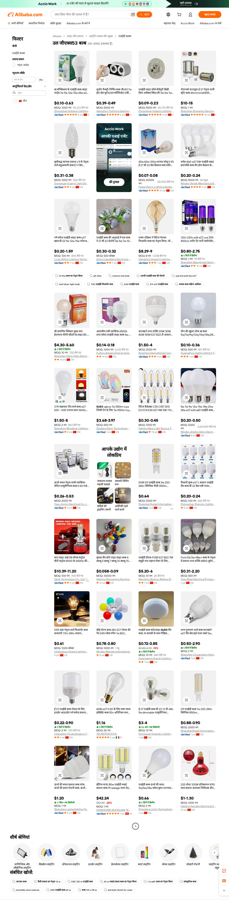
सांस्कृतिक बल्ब (188, 881)
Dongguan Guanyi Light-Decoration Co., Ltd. (72, 183)
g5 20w (95, 275)
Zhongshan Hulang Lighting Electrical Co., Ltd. (156, 111)
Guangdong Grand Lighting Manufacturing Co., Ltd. (156, 658)
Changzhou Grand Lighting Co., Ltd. (72, 651)
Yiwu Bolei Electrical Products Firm (198, 579)
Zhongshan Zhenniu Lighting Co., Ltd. (198, 504)
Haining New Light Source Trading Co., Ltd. (156, 428)
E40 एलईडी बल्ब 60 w (59, 890)
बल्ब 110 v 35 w (87, 890)
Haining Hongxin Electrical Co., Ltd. (198, 806)
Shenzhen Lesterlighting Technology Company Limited (72, 809)
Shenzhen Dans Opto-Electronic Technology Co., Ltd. (72, 356)
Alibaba (57, 36)
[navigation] (29, 431)
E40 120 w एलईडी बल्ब (80, 881)
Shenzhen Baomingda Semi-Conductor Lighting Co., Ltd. (198, 262)
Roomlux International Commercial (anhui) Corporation (156, 353)
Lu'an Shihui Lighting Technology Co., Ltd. (72, 259)
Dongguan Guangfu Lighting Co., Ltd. (156, 733)
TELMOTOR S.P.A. (106, 733)
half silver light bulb (67, 284)
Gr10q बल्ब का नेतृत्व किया (68, 275)
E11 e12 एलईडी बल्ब (157, 284)
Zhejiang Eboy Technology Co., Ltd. (114, 428)
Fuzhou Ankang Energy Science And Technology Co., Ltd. (114, 353)
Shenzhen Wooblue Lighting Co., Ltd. (72, 428)
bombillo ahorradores (25, 890)
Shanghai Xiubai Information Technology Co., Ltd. (156, 504)
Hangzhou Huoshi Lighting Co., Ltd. (156, 259)
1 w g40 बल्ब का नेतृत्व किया (158, 881)
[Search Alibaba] (91, 14)
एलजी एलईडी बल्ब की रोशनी (150, 275)
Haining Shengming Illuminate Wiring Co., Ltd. (114, 579)
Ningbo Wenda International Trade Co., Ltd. (114, 651)
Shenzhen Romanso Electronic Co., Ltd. (198, 111)
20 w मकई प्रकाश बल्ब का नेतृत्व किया (118, 881)
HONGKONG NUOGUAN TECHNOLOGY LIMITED (114, 810)
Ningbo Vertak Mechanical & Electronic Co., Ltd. (198, 183)
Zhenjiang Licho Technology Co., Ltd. (156, 809)
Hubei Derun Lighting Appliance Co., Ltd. (156, 186)
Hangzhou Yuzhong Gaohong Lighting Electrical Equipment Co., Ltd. (114, 111)
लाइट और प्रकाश (75, 36)
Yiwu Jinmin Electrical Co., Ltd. (72, 504)
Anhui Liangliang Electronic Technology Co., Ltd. (114, 259)
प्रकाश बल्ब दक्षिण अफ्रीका (188, 284)
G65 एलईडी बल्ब (129, 284)
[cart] (180, 15)
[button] (133, 14)
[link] (224, 871)
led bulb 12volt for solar (118, 890)
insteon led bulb (119, 275)
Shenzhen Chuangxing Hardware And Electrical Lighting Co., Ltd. (198, 654)
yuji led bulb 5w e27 (184, 275)
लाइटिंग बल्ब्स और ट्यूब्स (101, 36)
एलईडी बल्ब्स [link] (125, 36)
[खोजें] (144, 14)
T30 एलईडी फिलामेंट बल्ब (100, 284)
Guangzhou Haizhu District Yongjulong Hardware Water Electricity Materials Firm (198, 353)
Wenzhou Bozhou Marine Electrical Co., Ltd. (156, 579)
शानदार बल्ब (19, 881)
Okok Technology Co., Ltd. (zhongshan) (72, 579)
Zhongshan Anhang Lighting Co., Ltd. (72, 111)
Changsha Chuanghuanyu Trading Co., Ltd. (72, 733)
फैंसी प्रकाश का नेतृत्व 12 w (47, 881)
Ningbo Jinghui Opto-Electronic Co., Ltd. (198, 431)
